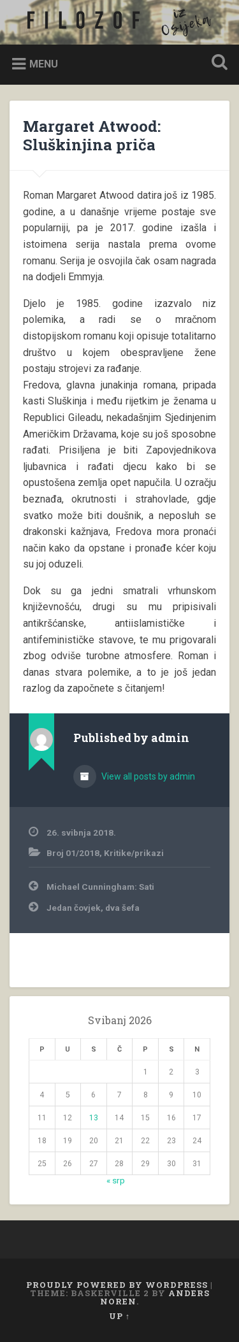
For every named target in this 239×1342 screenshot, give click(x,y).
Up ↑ (119, 1316)
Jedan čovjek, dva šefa (93, 908)
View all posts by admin (147, 776)
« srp (115, 1180)
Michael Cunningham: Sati (100, 887)
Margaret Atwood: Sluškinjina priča (92, 135)
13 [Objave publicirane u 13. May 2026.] (93, 1117)
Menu (43, 64)
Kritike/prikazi (134, 853)
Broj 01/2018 (73, 853)
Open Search (216, 63)
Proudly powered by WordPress (117, 1285)
